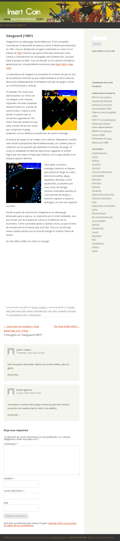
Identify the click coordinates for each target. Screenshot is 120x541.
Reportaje (96, 235)
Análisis (42, 307)
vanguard (62, 311)
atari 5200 (20, 311)
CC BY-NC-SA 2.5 (57, 537)
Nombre (9, 478)
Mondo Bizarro (99, 213)
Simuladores (98, 243)
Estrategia (96, 190)
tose (54, 311)
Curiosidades (98, 175)
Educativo (96, 183)
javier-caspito (23, 349)
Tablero (95, 247)
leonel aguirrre (24, 389)
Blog (2, 25)
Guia (94, 201)
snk (50, 311)
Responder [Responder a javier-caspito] (13, 374)
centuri (29, 311)
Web (6, 502)
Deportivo (96, 179)
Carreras (96, 168)
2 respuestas (34, 314)
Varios (95, 250)
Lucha (95, 209)
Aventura (96, 164)
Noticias (95, 224)
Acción (35, 307)
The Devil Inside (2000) (67, 326)
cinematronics (40, 311)
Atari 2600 (61, 64)
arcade (71, 307)
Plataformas (98, 228)
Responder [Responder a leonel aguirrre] (13, 414)
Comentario (11, 443)
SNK (19, 52)
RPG (94, 239)
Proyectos (11, 25)
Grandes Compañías (102, 198)
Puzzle (95, 232)
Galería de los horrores (103, 194)
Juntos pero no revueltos (103, 205)
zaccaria (72, 311)
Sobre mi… (22, 25)
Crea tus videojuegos (102, 171)
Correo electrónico (14, 490)
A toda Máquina (99, 153)
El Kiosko (96, 186)
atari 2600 (10, 311)
